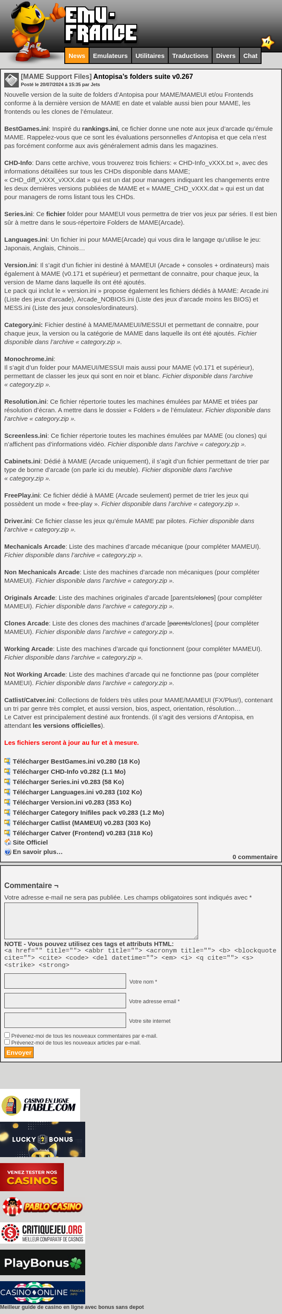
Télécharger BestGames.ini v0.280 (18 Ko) (76, 761)
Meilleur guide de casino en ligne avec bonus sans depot (72, 1311)
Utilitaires (149, 55)
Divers (226, 55)
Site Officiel (30, 842)
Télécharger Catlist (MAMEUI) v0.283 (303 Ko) (81, 822)
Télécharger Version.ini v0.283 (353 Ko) (72, 802)
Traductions (190, 55)
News (77, 55)
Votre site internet (148, 1025)
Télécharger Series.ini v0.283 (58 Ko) (68, 781)
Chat (250, 55)
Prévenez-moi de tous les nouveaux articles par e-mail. (76, 1047)
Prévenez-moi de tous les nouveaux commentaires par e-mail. (84, 1040)
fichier (55, 213)
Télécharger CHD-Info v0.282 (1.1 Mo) (69, 771)
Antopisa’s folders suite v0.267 (107, 76)
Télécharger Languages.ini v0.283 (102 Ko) (77, 792)
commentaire (255, 856)
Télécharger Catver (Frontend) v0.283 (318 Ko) (83, 832)
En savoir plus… (38, 851)
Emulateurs (110, 55)
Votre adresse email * (153, 1005)
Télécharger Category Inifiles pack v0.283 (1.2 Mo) (88, 812)
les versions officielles (67, 725)
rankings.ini (100, 128)
